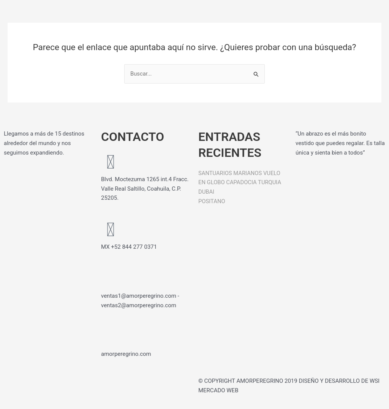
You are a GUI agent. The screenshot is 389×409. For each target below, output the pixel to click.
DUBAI (206, 191)
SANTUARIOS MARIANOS (230, 173)
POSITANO (212, 201)
